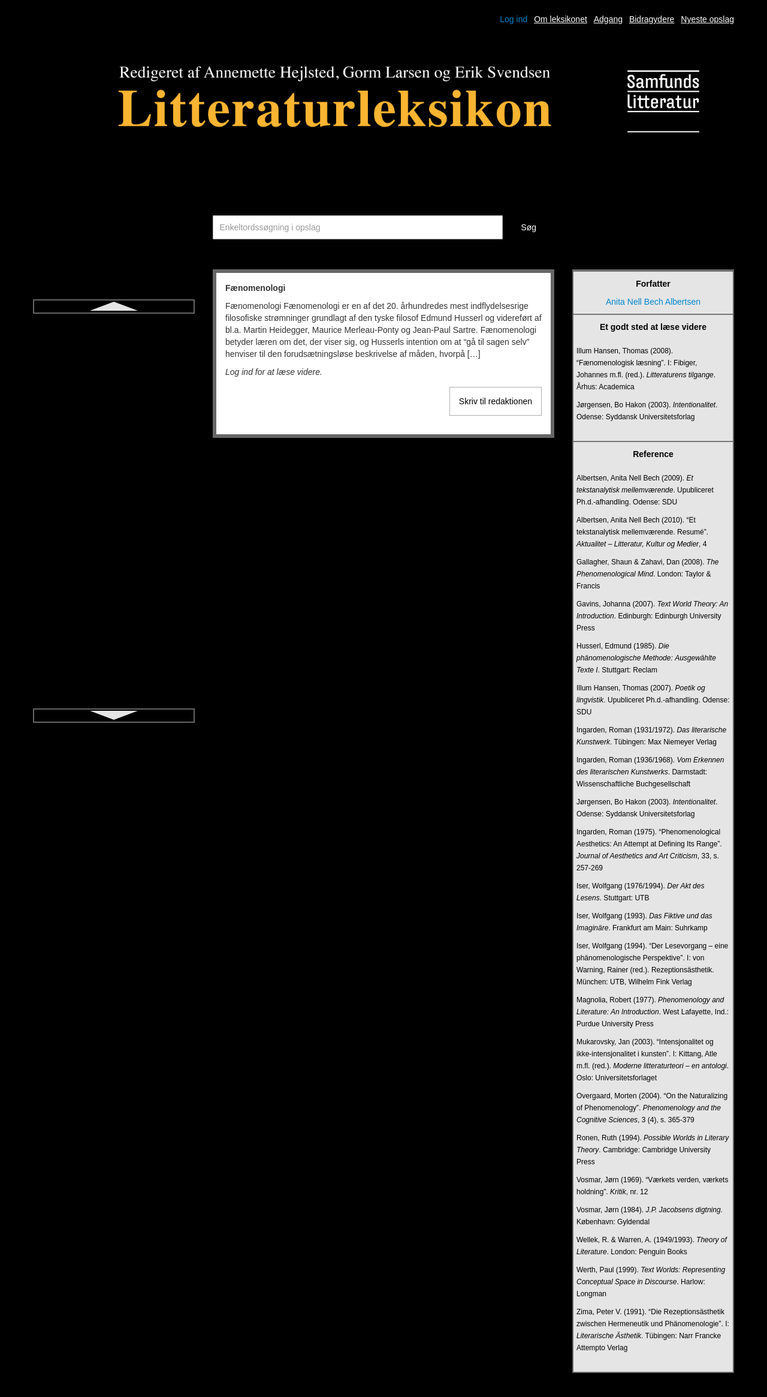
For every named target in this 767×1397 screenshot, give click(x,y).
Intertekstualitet (114, 433)
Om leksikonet (560, 19)
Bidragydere (652, 19)
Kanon (114, 519)
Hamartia (114, 346)
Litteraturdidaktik (114, 692)
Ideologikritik (113, 411)
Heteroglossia (114, 368)
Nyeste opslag (707, 19)
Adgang (608, 19)
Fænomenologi (114, 325)
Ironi (113, 476)
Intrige (114, 454)
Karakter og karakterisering (114, 541)
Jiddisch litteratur (113, 498)
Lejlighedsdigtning (113, 627)
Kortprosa (114, 606)
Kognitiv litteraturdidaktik (113, 562)
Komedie (113, 584)
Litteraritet (113, 670)
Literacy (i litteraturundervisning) (113, 649)
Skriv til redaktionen (495, 401)
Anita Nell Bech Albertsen (653, 302)
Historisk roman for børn (114, 390)
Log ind (513, 19)
